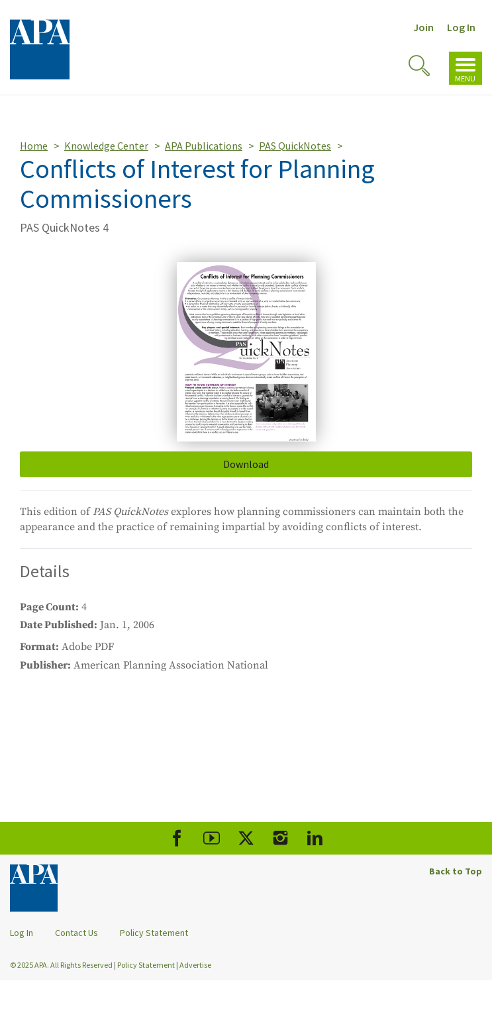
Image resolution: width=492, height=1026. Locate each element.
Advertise (195, 965)
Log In (461, 27)
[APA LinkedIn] (315, 838)
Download (246, 464)
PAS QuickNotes (295, 145)
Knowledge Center (106, 145)
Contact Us (76, 933)
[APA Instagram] (280, 838)
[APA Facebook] (177, 838)
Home (34, 145)
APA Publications (203, 145)
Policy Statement (154, 933)
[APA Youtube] (211, 838)
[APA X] (246, 838)
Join (423, 27)
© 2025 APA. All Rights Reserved (62, 965)
